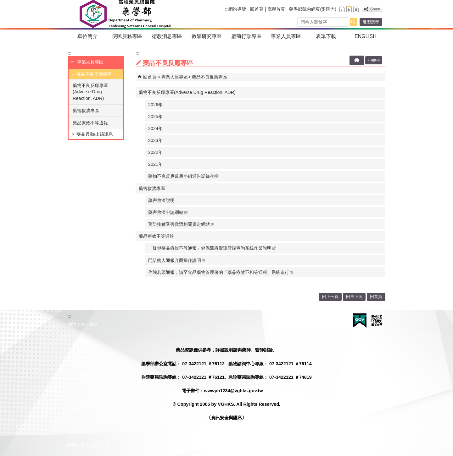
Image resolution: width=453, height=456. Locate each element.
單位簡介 (87, 36)
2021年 (155, 164)
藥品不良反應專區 (94, 74)
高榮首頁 (276, 9)
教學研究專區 (207, 36)
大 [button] (356, 9)
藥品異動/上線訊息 (94, 134)
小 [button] (342, 9)
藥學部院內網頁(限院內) (312, 9)
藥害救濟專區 (86, 110)
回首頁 (256, 9)
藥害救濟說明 (161, 200)
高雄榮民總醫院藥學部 (125, 14)
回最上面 (354, 296)
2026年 (155, 104)
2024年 (155, 128)
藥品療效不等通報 (90, 122)
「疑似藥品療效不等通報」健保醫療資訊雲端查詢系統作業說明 (212, 248)
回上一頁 (330, 296)
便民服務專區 (127, 36)
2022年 (155, 152)
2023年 (155, 140)
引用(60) (374, 60)
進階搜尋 (371, 21)
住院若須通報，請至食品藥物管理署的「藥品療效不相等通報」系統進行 (220, 272)
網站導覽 (237, 9)
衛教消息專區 (167, 36)
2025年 (155, 116)
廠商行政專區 (246, 36)
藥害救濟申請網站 (167, 212)
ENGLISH (366, 36)
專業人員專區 (286, 36)
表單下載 (326, 36)
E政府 (359, 320)
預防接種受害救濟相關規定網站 (181, 224)
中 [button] (349, 9)
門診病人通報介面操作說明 (176, 260)
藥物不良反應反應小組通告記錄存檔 (183, 176)
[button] (353, 22)
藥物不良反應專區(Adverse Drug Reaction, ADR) (90, 91)
